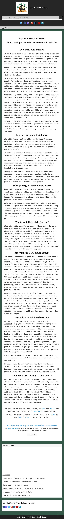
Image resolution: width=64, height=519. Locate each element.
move (43, 409)
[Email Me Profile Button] (19, 507)
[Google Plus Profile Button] (11, 507)
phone (53, 415)
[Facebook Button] (24, 23)
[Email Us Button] (43, 23)
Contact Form (23, 417)
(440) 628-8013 (13, 429)
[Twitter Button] (20, 23)
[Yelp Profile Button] (17, 507)
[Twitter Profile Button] (9, 507)
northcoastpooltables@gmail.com (23, 482)
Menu (6, 28)
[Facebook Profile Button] (3, 507)
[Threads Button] (28, 23)
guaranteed (38, 411)
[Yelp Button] (39, 23)
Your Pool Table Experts (38, 8)
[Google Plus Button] (32, 23)
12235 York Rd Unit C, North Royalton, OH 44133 (23, 478)
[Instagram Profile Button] (14, 507)
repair (52, 409)
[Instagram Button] (35, 23)
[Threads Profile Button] (6, 507)
